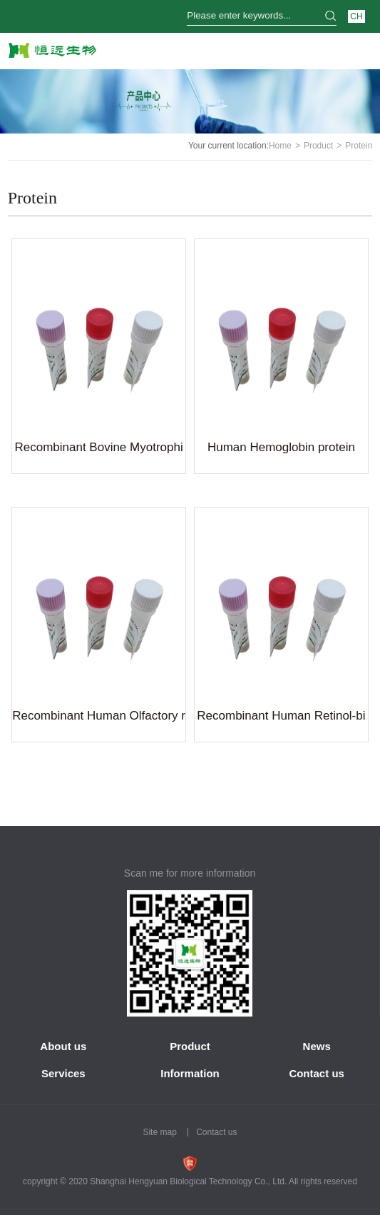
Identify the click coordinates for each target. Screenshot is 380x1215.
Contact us (316, 1073)
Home (280, 146)
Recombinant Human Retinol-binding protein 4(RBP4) (281, 718)
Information (190, 1073)
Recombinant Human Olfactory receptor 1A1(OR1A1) (98, 718)
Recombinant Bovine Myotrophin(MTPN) (98, 449)
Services (63, 1073)
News (317, 1046)
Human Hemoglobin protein (281, 447)
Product (318, 146)
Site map (159, 1132)
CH (356, 16)
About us (63, 1046)
